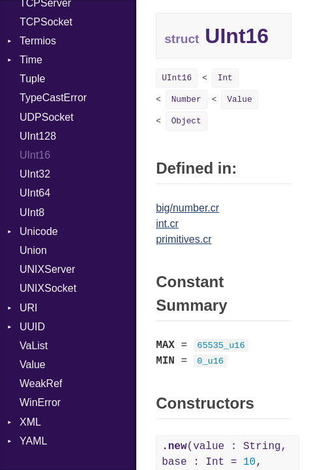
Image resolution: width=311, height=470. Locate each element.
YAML (33, 440)
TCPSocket (46, 21)
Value (33, 364)
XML (30, 422)
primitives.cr (183, 239)
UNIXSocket (48, 288)
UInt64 (35, 192)
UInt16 (35, 155)
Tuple (32, 78)
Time (31, 59)
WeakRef (41, 383)
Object (186, 121)
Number (186, 99)
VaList (34, 345)
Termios (38, 40)
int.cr (167, 223)
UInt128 (38, 136)
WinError (40, 402)
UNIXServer (47, 269)
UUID (32, 326)
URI (29, 307)
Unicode (39, 231)
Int (225, 78)
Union (33, 250)
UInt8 (32, 212)
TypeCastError (53, 97)
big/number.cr (187, 207)
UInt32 (35, 174)
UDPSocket (47, 117)
